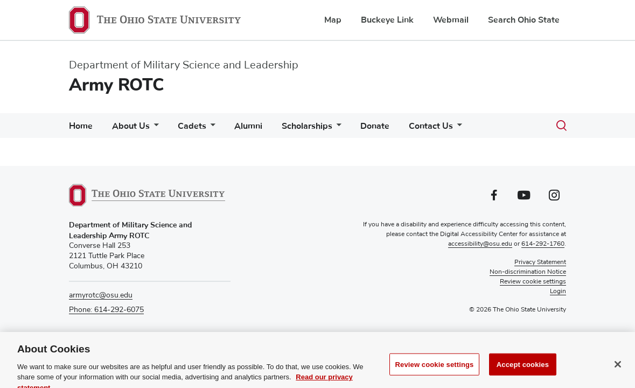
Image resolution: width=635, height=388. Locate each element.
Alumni (248, 126)
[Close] (618, 371)
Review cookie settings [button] (533, 282)
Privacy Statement (540, 262)
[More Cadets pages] (210, 128)
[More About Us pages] (154, 128)
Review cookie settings (434, 372)
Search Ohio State (524, 20)
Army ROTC (116, 84)
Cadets (192, 126)
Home (81, 126)
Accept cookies (523, 372)
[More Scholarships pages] (336, 128)
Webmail (451, 20)
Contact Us (431, 126)
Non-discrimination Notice (528, 272)
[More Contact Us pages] (457, 128)
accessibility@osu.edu (480, 244)
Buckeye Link (387, 20)
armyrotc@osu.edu (100, 295)
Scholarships (307, 126)
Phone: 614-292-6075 (106, 310)
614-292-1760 (542, 244)
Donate (374, 126)
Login (558, 291)
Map (332, 20)
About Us (131, 126)
